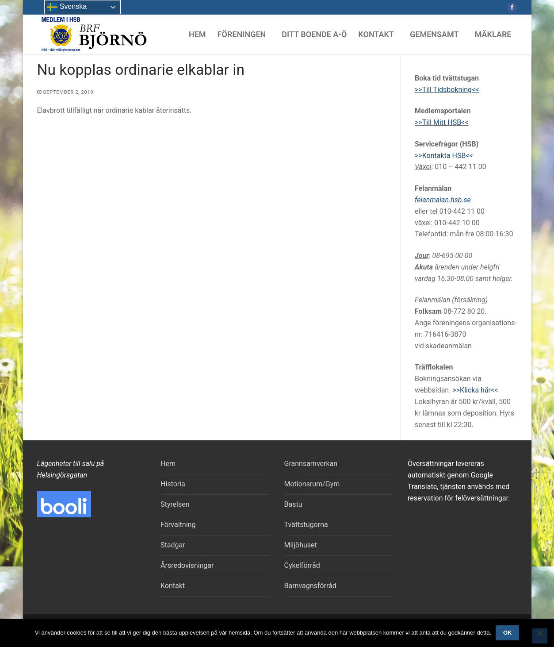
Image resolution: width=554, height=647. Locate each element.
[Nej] (539, 635)
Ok (507, 632)
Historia (172, 484)
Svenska (67, 7)
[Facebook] (512, 7)
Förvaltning (177, 524)
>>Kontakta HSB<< (444, 155)
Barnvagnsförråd (310, 586)
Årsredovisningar (187, 565)
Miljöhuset (300, 545)
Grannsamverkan (311, 463)
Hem (168, 463)
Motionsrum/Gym (312, 484)
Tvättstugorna (306, 524)
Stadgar (172, 545)
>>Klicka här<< (475, 390)
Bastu (293, 504)
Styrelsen (175, 504)
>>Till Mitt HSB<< (441, 122)
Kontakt (172, 586)
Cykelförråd (302, 565)
